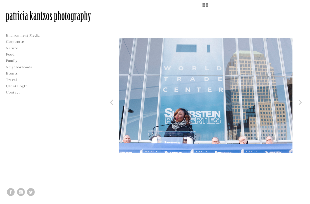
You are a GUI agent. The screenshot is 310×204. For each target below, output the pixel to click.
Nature (12, 48)
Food (10, 54)
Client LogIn (16, 86)
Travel (11, 79)
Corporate (15, 41)
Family (11, 60)
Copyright (298, 198)
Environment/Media (23, 35)
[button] (205, 7)
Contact (13, 92)
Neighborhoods (21, 67)
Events (14, 73)
